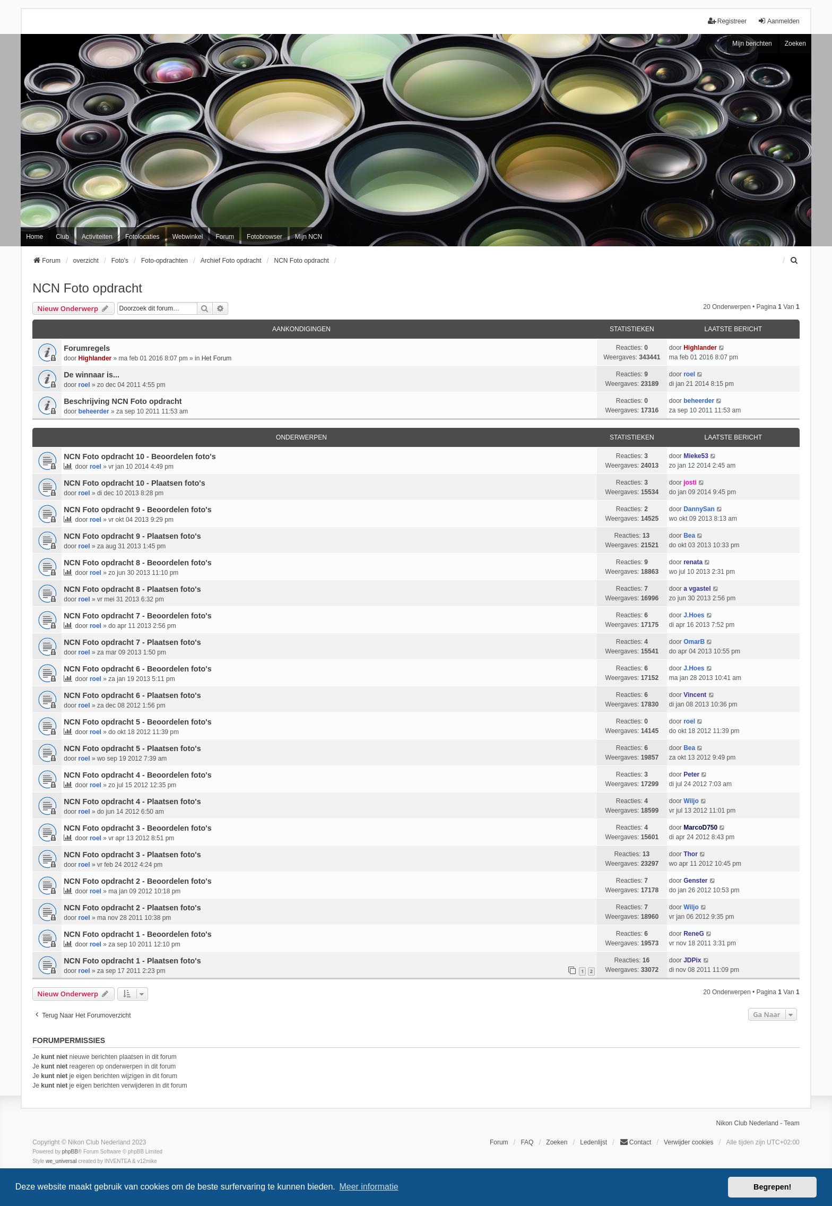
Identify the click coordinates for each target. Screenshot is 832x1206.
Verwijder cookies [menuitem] (688, 1142)
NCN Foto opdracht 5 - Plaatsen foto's (132, 748)
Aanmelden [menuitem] (779, 21)
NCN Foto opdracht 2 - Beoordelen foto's (137, 881)
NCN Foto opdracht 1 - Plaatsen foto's (132, 961)
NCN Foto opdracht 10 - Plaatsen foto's (134, 483)
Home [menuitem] (34, 236)
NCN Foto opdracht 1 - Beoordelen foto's (137, 934)
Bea (689, 535)
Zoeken (795, 43)
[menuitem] (795, 260)
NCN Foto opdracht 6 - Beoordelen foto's (137, 669)
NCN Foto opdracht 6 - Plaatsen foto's (132, 695)
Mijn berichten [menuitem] (752, 43)
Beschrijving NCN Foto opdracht (122, 401)
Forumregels (87, 348)
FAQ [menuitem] (527, 1142)
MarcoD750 (700, 827)
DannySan (699, 509)
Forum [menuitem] (224, 236)
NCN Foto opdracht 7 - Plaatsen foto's (132, 642)
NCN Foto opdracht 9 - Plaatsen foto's (132, 536)
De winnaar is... (91, 375)
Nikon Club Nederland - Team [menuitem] (758, 1123)
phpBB (70, 1152)
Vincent (694, 695)
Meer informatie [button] (368, 1186)
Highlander (95, 358)
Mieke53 (695, 456)
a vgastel (696, 588)
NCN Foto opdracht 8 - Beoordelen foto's (137, 562)
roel (84, 385)
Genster (695, 880)
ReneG (693, 933)
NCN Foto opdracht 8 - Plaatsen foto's (132, 589)
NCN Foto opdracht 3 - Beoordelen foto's (137, 828)
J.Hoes (693, 615)
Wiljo (691, 801)
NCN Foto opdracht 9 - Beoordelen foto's (137, 509)
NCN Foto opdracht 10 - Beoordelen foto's (139, 456)
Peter (691, 774)
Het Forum (217, 358)
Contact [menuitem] (635, 1142)
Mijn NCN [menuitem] (308, 236)
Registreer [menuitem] (727, 21)
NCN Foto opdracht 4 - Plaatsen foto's (132, 801)
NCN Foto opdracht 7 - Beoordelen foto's (137, 615)
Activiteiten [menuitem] (97, 236)
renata (693, 562)
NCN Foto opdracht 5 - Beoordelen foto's (137, 722)
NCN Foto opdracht (87, 288)
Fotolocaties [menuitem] (142, 236)
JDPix (692, 960)
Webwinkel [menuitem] (187, 236)
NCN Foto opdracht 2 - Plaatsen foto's (132, 907)
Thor (690, 854)
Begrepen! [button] (772, 1187)
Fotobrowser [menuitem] (264, 236)
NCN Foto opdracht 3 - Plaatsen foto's (132, 854)
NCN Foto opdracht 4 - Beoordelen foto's (137, 775)
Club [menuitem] (62, 236)
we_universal (61, 1161)
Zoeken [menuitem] (556, 1142)
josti (690, 482)
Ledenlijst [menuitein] (593, 1142)
